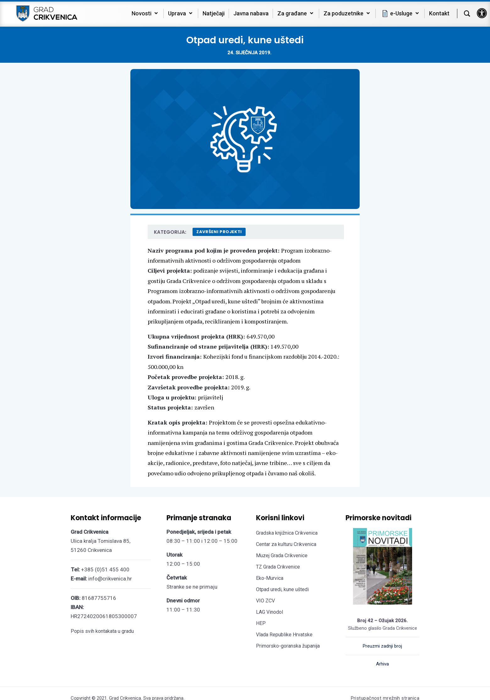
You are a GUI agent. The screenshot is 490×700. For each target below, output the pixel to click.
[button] (482, 13)
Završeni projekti (219, 232)
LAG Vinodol (269, 612)
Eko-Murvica (269, 578)
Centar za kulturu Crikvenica (286, 544)
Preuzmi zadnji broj (382, 646)
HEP (261, 623)
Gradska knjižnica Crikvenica (287, 533)
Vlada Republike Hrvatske (284, 635)
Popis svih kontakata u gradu (102, 631)
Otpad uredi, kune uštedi (282, 589)
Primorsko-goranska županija (288, 646)
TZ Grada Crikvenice (278, 567)
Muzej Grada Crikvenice (282, 555)
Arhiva (382, 664)
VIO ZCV (265, 601)
